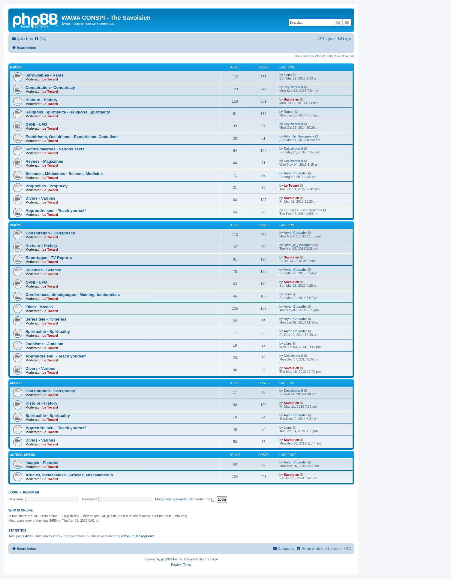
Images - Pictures (42, 462)
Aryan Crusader (295, 173)
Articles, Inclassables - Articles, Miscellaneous (69, 475)
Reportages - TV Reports (49, 257)
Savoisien (291, 99)
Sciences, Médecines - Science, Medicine (64, 173)
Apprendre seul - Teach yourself (56, 210)
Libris (288, 75)
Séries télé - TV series (46, 319)
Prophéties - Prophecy (47, 186)
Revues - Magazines (44, 161)
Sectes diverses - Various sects (55, 149)
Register (31, 492)
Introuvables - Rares (45, 75)
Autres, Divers (22, 455)
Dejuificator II (293, 87)
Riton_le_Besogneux (299, 136)
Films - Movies (39, 307)
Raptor (289, 111)
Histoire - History (41, 100)
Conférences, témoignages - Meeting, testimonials (73, 294)
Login (13, 492)
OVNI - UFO (36, 124)
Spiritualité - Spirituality (48, 331)
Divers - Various (41, 198)
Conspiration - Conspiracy (50, 87)
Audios (16, 383)
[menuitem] (40, 38)
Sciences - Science (43, 270)
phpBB (165, 559)
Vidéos (15, 225)
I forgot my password (170, 499)
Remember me (201, 499)
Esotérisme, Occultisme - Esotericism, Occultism (72, 136)
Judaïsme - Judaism (44, 344)
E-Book (16, 67)
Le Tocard (50, 79)
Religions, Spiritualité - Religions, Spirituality (68, 112)
